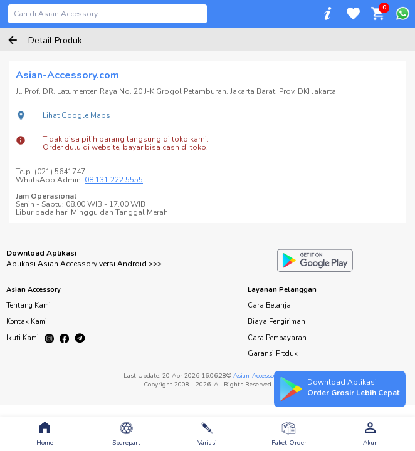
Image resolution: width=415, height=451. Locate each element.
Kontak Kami (26, 321)
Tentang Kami (28, 305)
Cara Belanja (269, 305)
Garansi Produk (273, 353)
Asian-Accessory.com (262, 375)
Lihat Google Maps (76, 115)
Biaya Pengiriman (276, 321)
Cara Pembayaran (277, 338)
